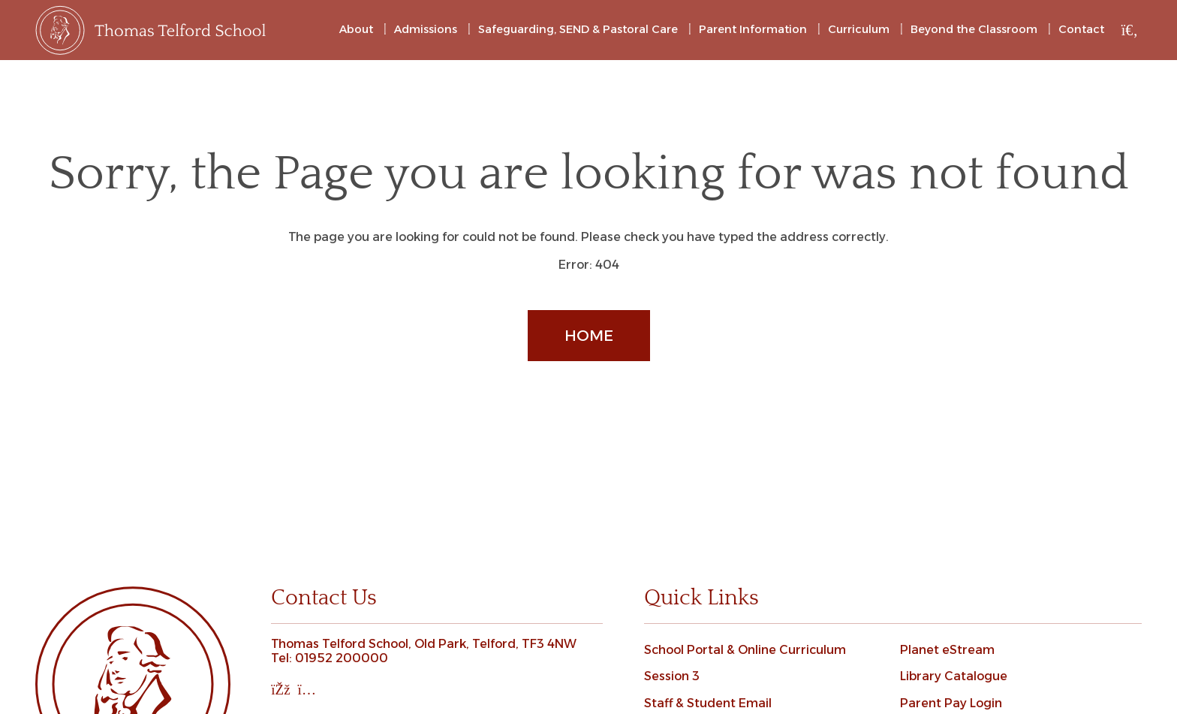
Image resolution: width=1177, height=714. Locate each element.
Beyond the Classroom (974, 29)
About (356, 29)
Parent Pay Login (951, 703)
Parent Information (753, 29)
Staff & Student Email (708, 703)
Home (588, 336)
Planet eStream (947, 650)
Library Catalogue (953, 676)
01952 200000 (341, 658)
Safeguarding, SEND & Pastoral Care (578, 29)
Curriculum (859, 29)
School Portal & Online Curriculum (745, 650)
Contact (1081, 29)
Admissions (425, 29)
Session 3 (672, 676)
